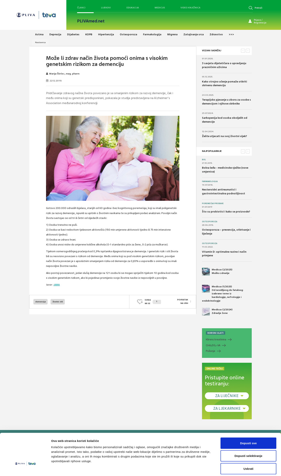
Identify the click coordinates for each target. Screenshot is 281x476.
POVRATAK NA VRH (182, 302)
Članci (81, 7)
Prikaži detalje (202, 468)
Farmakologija (210, 181)
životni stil (57, 301)
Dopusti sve (248, 424)
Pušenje (210, 351)
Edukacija (132, 7)
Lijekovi (106, 7)
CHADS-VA (213, 345)
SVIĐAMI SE (153, 302)
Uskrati (248, 450)
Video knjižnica (190, 7)
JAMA (56, 284)
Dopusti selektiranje (248, 437)
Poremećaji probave (213, 203)
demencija (40, 301)
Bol (204, 159)
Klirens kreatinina (216, 339)
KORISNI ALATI (215, 333)
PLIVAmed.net (91, 21)
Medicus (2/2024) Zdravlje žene (217, 312)
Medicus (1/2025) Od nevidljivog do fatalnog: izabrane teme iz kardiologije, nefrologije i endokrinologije (223, 293)
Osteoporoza (209, 221)
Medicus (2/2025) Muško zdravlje (217, 272)
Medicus (160, 7)
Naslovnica (40, 42)
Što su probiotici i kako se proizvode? (226, 211)
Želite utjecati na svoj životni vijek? (224, 136)
